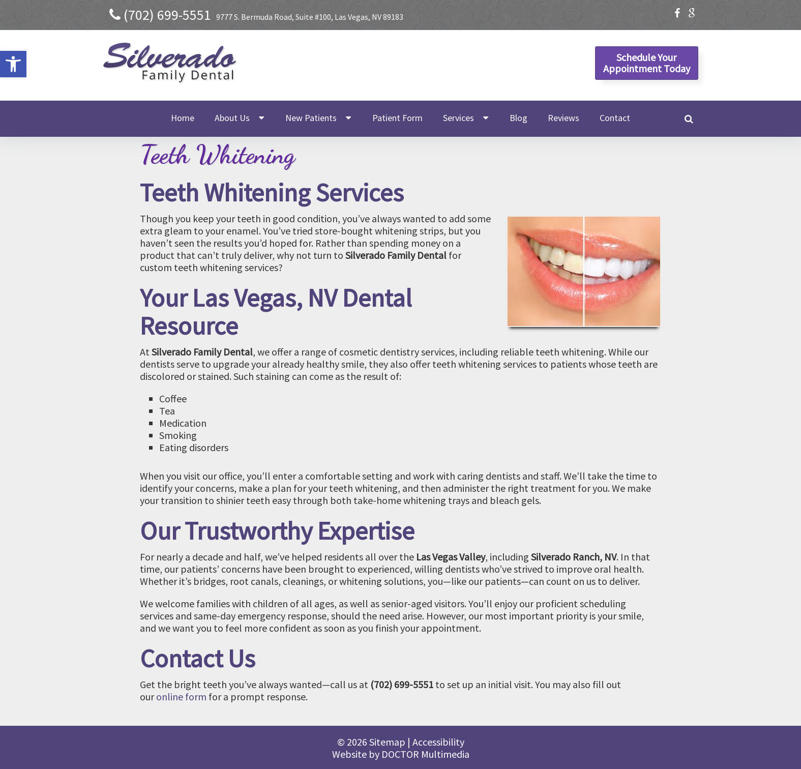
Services (458, 118)
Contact (615, 118)
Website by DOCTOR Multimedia (400, 754)
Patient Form (397, 118)
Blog (518, 118)
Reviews (563, 118)
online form (181, 696)
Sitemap (387, 741)
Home (182, 118)
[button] (13, 64)
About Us (232, 118)
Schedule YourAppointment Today (646, 63)
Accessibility (438, 741)
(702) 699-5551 (167, 15)
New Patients (311, 118)
